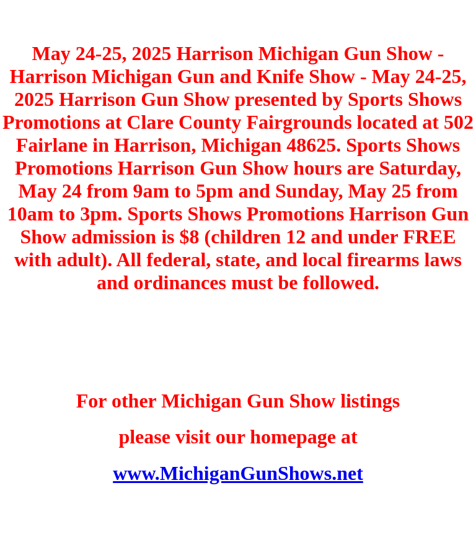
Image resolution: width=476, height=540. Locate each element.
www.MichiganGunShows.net (238, 473)
